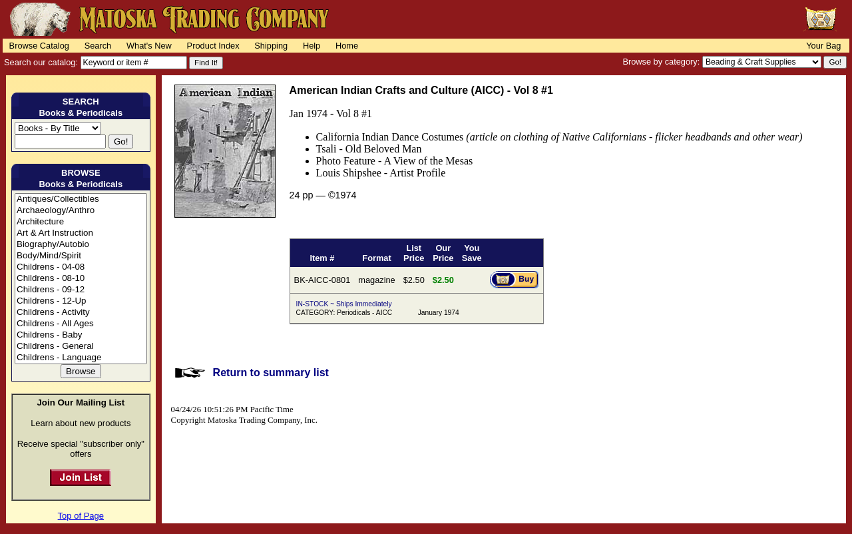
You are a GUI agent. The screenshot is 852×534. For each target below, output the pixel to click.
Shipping (271, 46)
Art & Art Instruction (80, 233)
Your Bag (823, 46)
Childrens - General (80, 346)
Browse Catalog (39, 46)
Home (346, 46)
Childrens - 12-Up (80, 301)
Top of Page (81, 516)
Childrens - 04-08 (80, 267)
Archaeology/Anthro (80, 210)
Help (311, 46)
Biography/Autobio (80, 244)
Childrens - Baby (80, 335)
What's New (149, 46)
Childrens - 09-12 (80, 290)
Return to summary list (271, 372)
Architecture (80, 222)
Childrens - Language (80, 358)
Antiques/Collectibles (80, 199)
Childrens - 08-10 (80, 278)
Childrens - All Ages (80, 324)
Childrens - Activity (80, 312)
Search (98, 46)
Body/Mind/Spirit (80, 256)
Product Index (213, 46)
